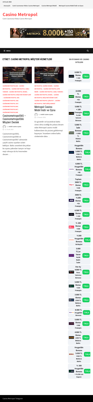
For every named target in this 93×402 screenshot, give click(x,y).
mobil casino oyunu (15, 126)
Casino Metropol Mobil (49, 6)
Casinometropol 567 (10, 104)
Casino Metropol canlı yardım (51, 92)
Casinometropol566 (10, 106)
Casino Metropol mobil (18, 92)
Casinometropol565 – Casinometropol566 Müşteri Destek (14, 119)
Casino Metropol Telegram (13, 398)
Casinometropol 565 (11, 98)
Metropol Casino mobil (43, 86)
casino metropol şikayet (44, 101)
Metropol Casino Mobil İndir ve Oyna (71, 6)
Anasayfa (7, 6)
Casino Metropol (20, 14)
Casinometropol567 (10, 109)
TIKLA (86, 76)
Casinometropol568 (10, 112)
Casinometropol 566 (10, 101)
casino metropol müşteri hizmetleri (17, 95)
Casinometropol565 (10, 86)
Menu (7, 51)
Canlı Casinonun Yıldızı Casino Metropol (25, 6)
